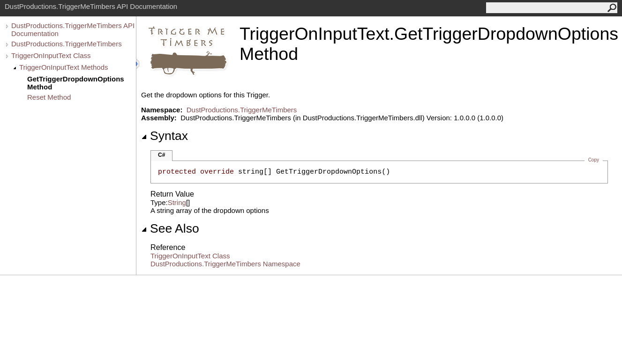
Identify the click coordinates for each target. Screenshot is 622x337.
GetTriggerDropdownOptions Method (75, 83)
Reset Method (49, 97)
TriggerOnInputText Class (51, 55)
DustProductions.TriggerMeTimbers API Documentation (73, 29)
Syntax (164, 136)
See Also (170, 228)
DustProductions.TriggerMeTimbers (66, 44)
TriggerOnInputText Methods (63, 67)
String (177, 202)
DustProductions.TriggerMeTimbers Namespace (225, 264)
